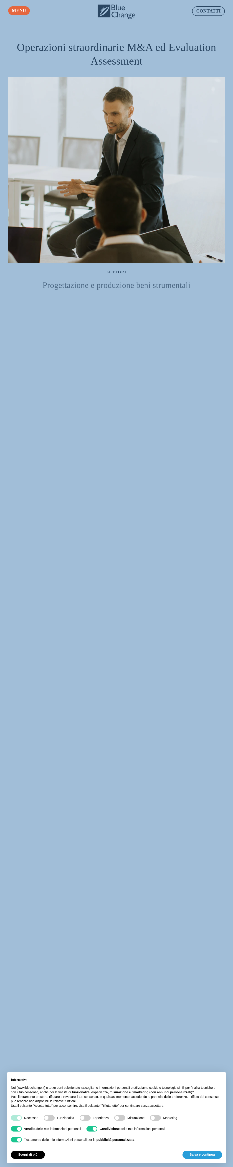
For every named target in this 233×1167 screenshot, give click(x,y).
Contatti (208, 10)
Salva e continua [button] (202, 1154)
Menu (19, 10)
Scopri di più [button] (28, 1154)
